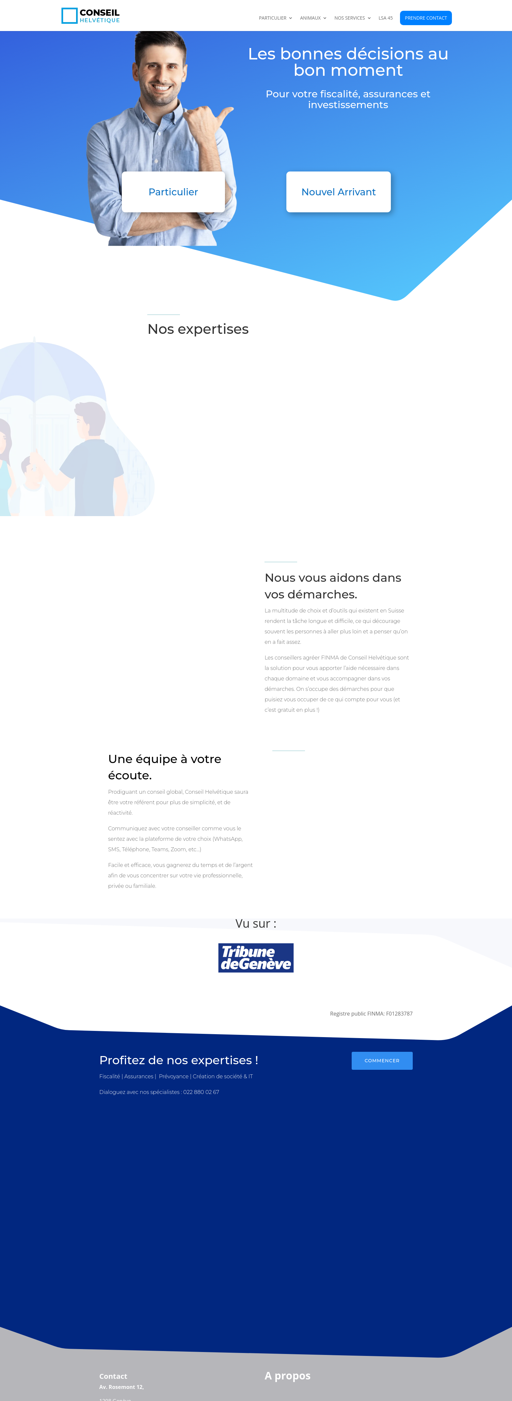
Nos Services (349, 18)
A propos (287, 1375)
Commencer (382, 1061)
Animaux (310, 18)
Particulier (272, 18)
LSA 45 (386, 18)
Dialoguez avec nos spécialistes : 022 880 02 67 (159, 1092)
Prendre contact (426, 18)
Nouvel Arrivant (338, 192)
